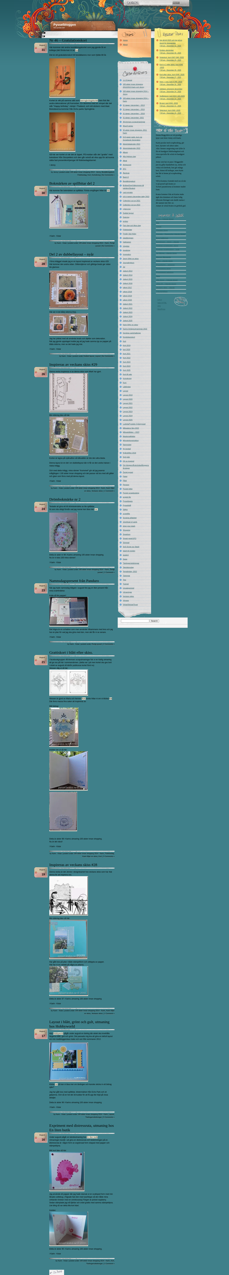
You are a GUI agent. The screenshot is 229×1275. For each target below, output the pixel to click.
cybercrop (127, 209)
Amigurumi (127, 165)
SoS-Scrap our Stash (131, 547)
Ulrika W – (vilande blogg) (166, 284)
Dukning (126, 217)
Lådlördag (127, 387)
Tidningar (126, 576)
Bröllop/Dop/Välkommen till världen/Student (133, 186)
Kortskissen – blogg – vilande (167, 242)
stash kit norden (129, 551)
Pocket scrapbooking (131, 493)
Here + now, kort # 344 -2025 (171, 83)
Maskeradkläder (129, 436)
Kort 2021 (127, 354)
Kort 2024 (127, 366)
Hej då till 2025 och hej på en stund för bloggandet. (171, 43)
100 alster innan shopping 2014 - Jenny (85, 172)
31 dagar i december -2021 (133, 118)
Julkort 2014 (127, 275)
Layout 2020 (128, 399)
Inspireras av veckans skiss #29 (73, 364)
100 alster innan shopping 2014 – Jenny (136, 92)
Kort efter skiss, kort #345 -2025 (172, 76)
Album (125, 152)
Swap (125, 559)
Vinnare (126, 600)
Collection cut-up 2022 (131, 205)
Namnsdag (127, 445)
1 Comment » (109, 491)
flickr (84, 698)
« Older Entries (56, 1272)
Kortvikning (96, 175)
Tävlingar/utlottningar (93, 1117)
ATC (124, 169)
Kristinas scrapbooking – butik (167, 249)
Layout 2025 (128, 420)
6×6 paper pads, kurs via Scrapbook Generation (132, 138)
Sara (158, 276)
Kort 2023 (127, 362)
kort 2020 (126, 349)
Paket (125, 476)
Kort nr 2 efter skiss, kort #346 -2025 (171, 67)
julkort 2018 (127, 292)
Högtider (126, 246)
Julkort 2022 (127, 308)
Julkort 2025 (127, 321)
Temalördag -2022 (130, 571)
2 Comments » (108, 644)
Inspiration (127, 254)
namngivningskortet (89, 100)
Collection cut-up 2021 (131, 201)
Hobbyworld (58, 1033)
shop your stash (129, 526)
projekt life (127, 497)
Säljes (125, 509)
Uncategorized (128, 588)
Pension (126, 485)
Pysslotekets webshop (164, 272)
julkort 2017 (127, 287)
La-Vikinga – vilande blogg (166, 253)
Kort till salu (127, 374)
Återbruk (126, 173)
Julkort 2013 (127, 271)
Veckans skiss (97, 491)
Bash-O (126, 177)
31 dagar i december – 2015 (134, 109)
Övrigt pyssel (97, 644)
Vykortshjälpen (162, 291)
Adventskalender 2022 (131, 148)
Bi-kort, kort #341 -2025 (170, 104)
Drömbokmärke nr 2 (64, 499)
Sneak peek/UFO (129, 538)
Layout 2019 (128, 395)
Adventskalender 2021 (131, 144)
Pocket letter (128, 489)
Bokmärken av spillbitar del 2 (72, 183)
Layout (98, 356)
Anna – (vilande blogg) (165, 219)
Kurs (125, 383)
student (126, 555)
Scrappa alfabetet (130, 518)
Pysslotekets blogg (163, 269)
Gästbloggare (128, 238)
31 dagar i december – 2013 (134, 105)
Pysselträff (127, 505)
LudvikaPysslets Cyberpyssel (134, 424)
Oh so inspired (128, 461)
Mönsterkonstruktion (131, 440)
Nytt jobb (126, 457)
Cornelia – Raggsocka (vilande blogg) (170, 234)
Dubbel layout (88, 356)
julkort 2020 (127, 300)
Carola (158, 227)
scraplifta (126, 514)
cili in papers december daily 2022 (136, 196)
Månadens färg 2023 (131, 428)
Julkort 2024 (127, 316)
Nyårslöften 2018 (129, 453)
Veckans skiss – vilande (165, 288)
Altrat (125, 161)
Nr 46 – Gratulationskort (68, 40)
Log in (159, 300)
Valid (162, 303)
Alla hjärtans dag (129, 156)
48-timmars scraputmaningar (134, 122)
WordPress (161, 309)
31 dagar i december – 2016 (134, 113)
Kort (89, 175)
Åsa (157, 223)
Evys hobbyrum (162, 238)
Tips (124, 580)
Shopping (126, 530)
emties (125, 221)
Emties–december (170, 51)
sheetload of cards (130, 522)
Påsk (125, 481)
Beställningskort (108, 172)
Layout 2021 (128, 403)
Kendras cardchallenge (132, 333)
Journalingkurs (128, 263)
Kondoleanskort (129, 337)
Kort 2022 (127, 358)
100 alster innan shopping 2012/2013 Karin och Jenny (133, 85)
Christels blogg (162, 230)
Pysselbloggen (64, 24)
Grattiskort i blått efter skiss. (71, 652)
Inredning (126, 250)
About (125, 44)
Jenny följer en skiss (131, 259)
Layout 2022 (128, 407)
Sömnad (126, 543)
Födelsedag (82, 175)
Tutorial (126, 584)
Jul (124, 267)
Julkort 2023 (127, 312)
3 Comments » (108, 856)
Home (125, 40)
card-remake (128, 192)
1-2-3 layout (127, 80)
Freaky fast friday (129, 234)
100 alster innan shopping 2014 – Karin (136, 99)
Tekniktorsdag (128, 567)
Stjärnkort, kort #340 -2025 (170, 111)
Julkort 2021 (127, 304)
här (76, 50)
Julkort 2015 (127, 279)
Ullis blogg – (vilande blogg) (167, 280)
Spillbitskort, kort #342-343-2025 (172, 97)
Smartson (126, 534)
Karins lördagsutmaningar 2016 (135, 329)
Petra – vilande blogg (164, 261)
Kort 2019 (127, 345)
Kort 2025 (127, 370)
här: (96, 509)
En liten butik (92, 1137)
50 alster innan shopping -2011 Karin (135, 131)
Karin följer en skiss (89, 856)
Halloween (127, 242)
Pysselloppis (128, 501)
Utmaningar (127, 592)
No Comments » (108, 175)
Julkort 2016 (127, 283)
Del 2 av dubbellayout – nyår (71, 254)
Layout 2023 (128, 411)
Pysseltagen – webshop (165, 265)
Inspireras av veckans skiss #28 (73, 865)
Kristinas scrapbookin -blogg (167, 246)
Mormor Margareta (163, 257)
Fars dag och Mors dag (132, 225)
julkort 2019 (127, 296)
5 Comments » (108, 1117)
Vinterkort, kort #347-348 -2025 (172, 58)
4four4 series (128, 126)
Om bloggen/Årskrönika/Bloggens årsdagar (136, 466)
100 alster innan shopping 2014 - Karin (94, 243)
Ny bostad (127, 449)
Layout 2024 (128, 416)
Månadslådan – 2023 (131, 432)
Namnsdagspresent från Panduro (74, 581)
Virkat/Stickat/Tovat (130, 605)
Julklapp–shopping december (171, 90)
